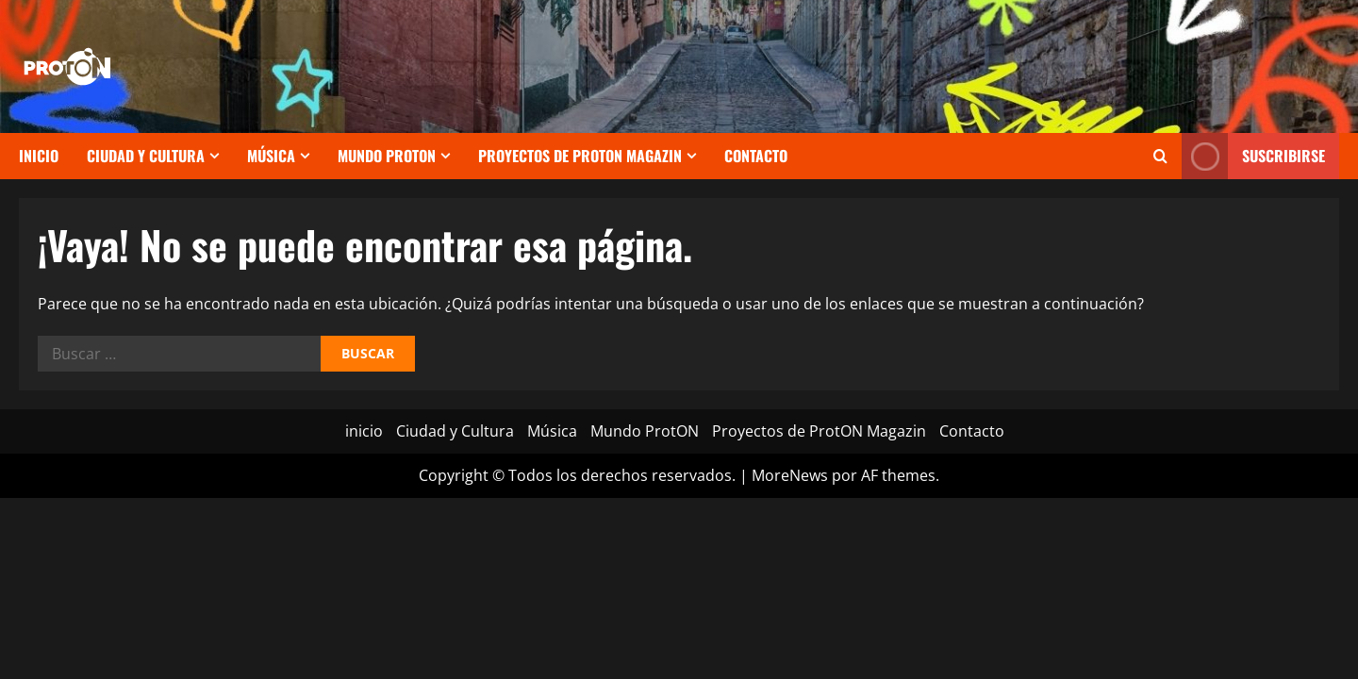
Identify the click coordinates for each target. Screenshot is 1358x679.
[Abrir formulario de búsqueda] (1160, 156)
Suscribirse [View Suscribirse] (1253, 156)
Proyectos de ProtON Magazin (580, 155)
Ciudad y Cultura (146, 155)
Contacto (755, 155)
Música (271, 155)
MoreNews (790, 475)
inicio (38, 155)
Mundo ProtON (387, 155)
